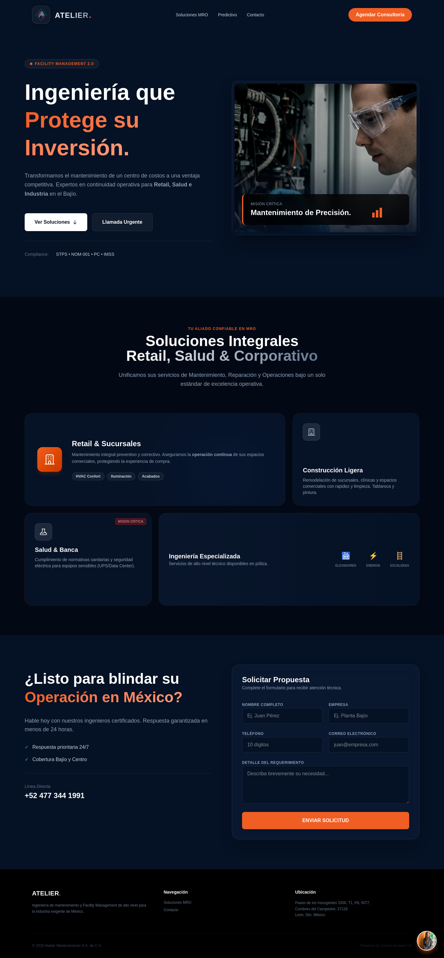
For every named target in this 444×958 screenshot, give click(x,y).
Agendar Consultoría (380, 14)
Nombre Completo (262, 705)
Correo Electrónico (352, 734)
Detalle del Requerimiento (273, 762)
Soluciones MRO (192, 14)
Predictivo (227, 14)
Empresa (338, 705)
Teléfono (253, 734)
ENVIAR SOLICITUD (325, 820)
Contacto (255, 14)
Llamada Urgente (122, 222)
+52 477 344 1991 (54, 795)
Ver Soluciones (56, 222)
